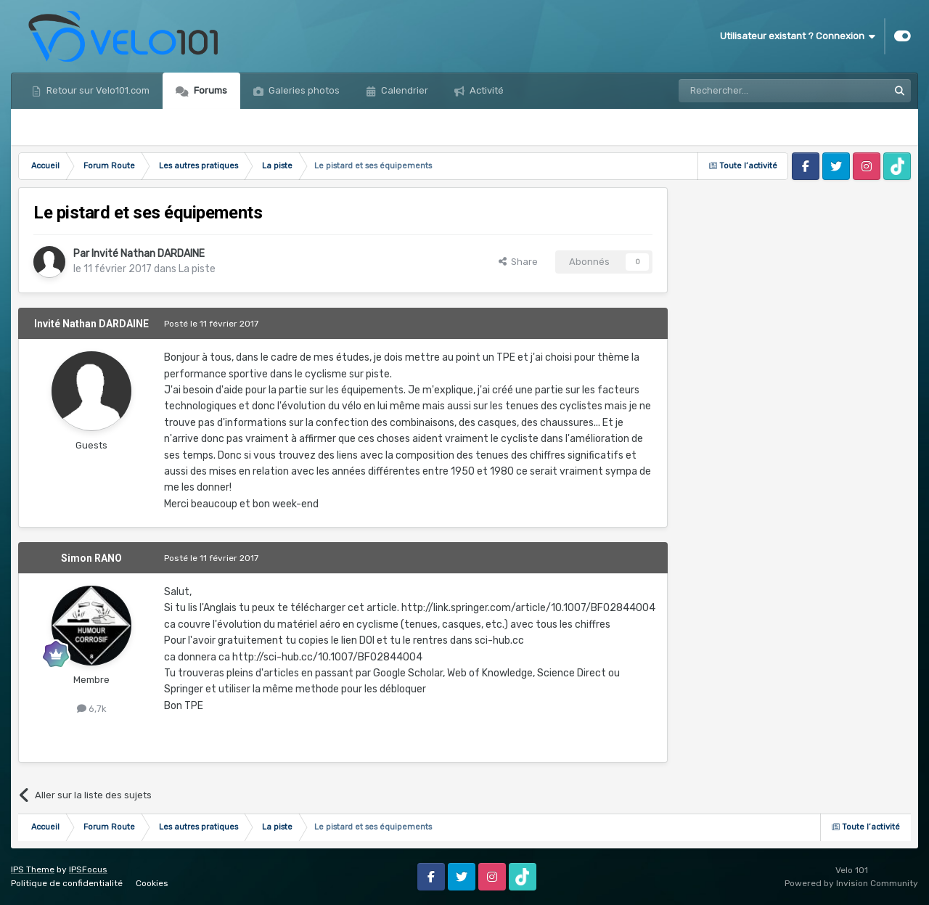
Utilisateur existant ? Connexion (797, 36)
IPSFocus (88, 869)
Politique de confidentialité (67, 883)
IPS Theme (32, 869)
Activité (485, 90)
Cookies (152, 883)
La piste (197, 269)
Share (518, 261)
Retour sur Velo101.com (97, 90)
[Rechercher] (752, 90)
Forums (209, 90)
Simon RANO (91, 558)
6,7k (92, 708)
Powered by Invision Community (851, 883)
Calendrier (403, 90)
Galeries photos (303, 90)
